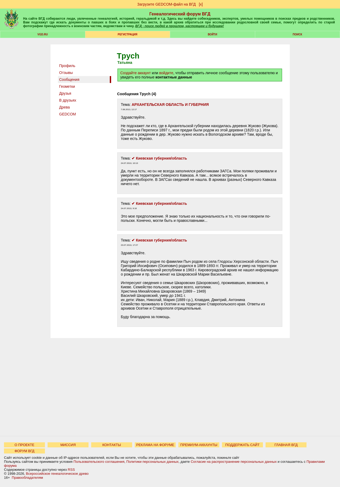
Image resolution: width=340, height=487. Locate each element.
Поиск (297, 34)
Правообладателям (27, 478)
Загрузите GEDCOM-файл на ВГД (166, 4)
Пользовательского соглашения (98, 462)
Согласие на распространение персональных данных (233, 462)
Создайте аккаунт (135, 73)
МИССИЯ (68, 445)
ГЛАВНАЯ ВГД (286, 445)
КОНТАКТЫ (111, 445)
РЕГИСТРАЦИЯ (127, 34)
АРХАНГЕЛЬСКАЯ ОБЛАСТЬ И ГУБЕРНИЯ (170, 104)
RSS (71, 470)
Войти (212, 34)
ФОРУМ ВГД (25, 451)
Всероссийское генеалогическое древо (57, 474)
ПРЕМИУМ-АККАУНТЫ (198, 445)
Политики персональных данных (152, 462)
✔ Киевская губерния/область (159, 158)
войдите (166, 73)
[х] (201, 4)
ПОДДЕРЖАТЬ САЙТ (242, 445)
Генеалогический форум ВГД (180, 14)
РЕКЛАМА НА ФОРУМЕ (155, 445)
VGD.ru (42, 34)
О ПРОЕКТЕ (24, 445)
